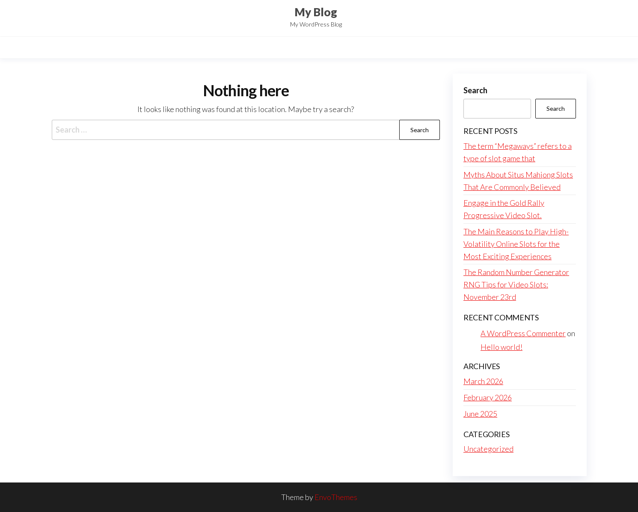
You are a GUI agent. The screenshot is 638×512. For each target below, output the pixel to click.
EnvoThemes (336, 497)
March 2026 (483, 381)
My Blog (315, 12)
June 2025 (480, 413)
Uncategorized (488, 448)
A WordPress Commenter (523, 333)
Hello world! (501, 347)
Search (475, 90)
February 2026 (487, 397)
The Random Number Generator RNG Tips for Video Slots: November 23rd (516, 284)
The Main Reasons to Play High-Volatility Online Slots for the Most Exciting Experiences (516, 244)
